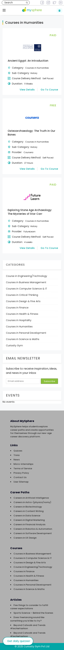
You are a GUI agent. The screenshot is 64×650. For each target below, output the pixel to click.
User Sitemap (21, 481)
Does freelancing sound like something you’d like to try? (27, 619)
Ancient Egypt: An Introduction (28, 60)
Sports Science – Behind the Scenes (33, 612)
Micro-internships (23, 464)
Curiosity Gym (14, 345)
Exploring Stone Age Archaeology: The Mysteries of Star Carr (30, 212)
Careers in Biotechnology (27, 506)
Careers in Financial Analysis (29, 524)
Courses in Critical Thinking (22, 295)
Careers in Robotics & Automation (32, 529)
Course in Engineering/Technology (26, 276)
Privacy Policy (21, 473)
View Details (27, 89)
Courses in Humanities (19, 326)
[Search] (26, 2)
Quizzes (17, 450)
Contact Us (19, 477)
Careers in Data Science (26, 515)
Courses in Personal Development (26, 333)
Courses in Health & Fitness (22, 314)
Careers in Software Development (32, 533)
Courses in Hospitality (18, 320)
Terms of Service (22, 468)
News (16, 459)
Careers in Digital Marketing (29, 520)
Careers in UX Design (25, 537)
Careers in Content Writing (28, 511)
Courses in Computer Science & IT (26, 288)
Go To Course (49, 89)
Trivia (16, 455)
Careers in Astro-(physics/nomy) (32, 502)
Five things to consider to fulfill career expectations (29, 607)
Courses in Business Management (26, 282)
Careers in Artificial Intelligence (31, 497)
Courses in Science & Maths (22, 339)
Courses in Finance (17, 307)
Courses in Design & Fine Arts (23, 301)
